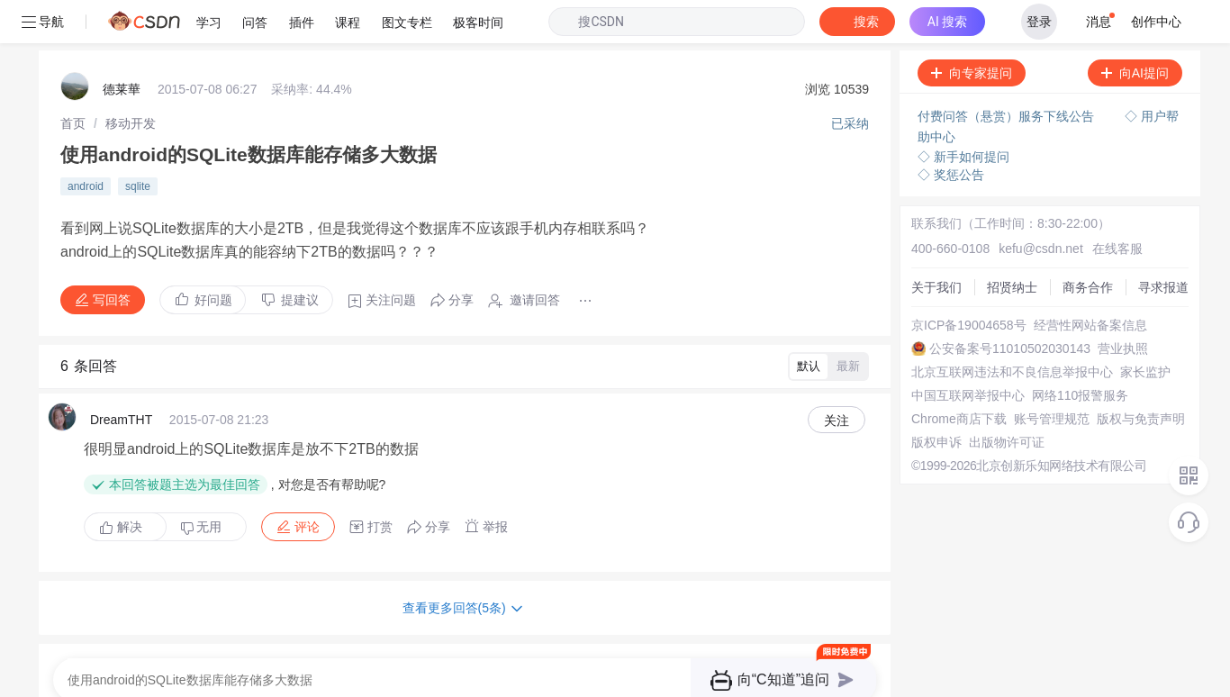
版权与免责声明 (1134, 375)
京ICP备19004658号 (962, 282)
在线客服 (1111, 205)
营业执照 (1116, 305)
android (86, 143)
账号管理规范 (1045, 375)
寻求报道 (1157, 244)
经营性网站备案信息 (1084, 282)
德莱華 (121, 46)
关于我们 (930, 244)
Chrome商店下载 (952, 375)
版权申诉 (930, 399)
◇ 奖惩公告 (944, 131)
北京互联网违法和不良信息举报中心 (1006, 328)
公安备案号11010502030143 (1003, 305)
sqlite (137, 143)
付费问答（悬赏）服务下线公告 (1001, 73)
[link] (73, 80)
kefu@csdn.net (1034, 205)
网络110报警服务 (1074, 352)
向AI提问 (1128, 30)
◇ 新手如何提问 (957, 113)
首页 (73, 80)
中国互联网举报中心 (961, 352)
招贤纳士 (1006, 244)
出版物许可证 (1000, 399)
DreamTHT (121, 376)
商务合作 (1081, 244)
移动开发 (130, 80)
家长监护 (1139, 328)
